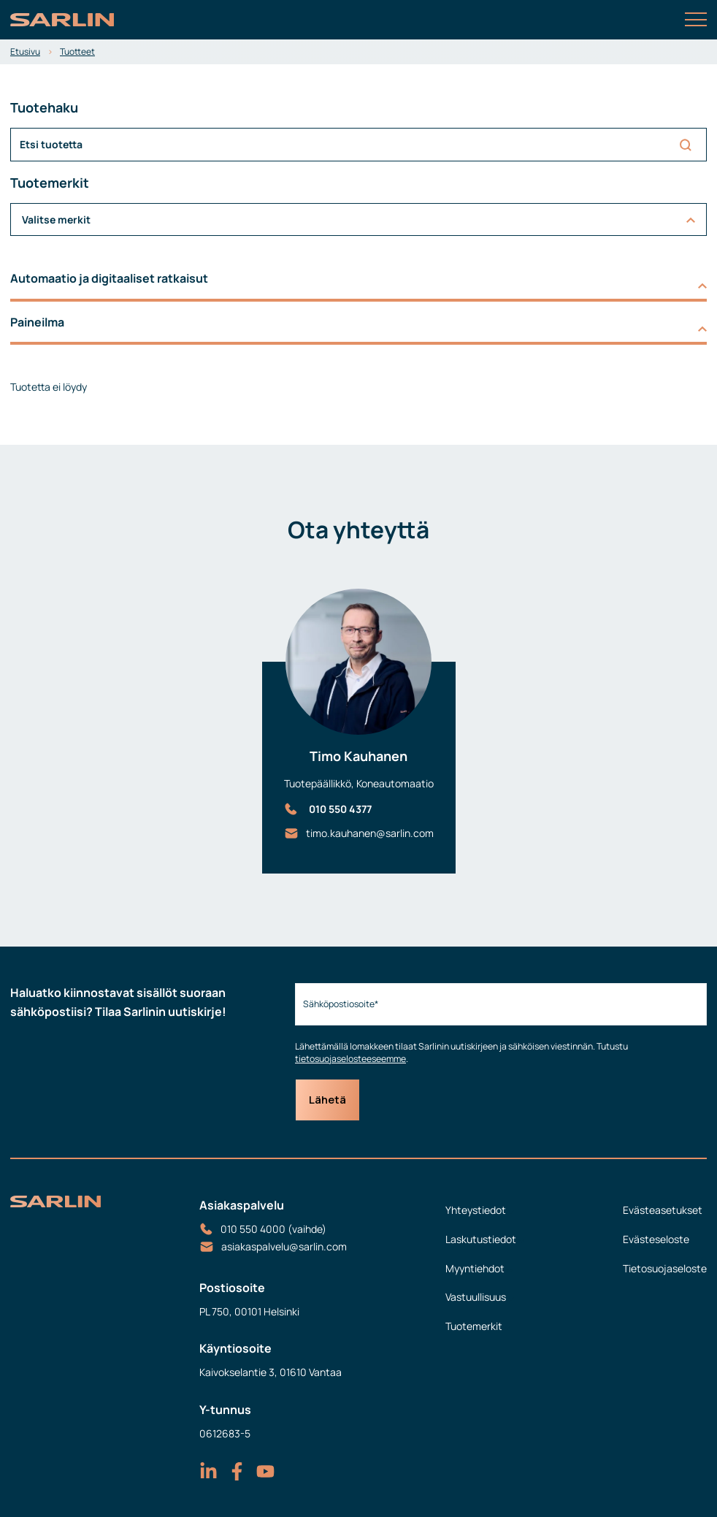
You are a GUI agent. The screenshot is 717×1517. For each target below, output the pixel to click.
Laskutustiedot (480, 1239)
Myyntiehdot (475, 1268)
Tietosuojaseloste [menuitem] (665, 1268)
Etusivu (25, 51)
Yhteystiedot (475, 1210)
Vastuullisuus (475, 1297)
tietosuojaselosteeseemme (350, 1058)
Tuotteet (77, 51)
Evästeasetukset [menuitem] (662, 1210)
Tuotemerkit (473, 1326)
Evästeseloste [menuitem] (656, 1239)
